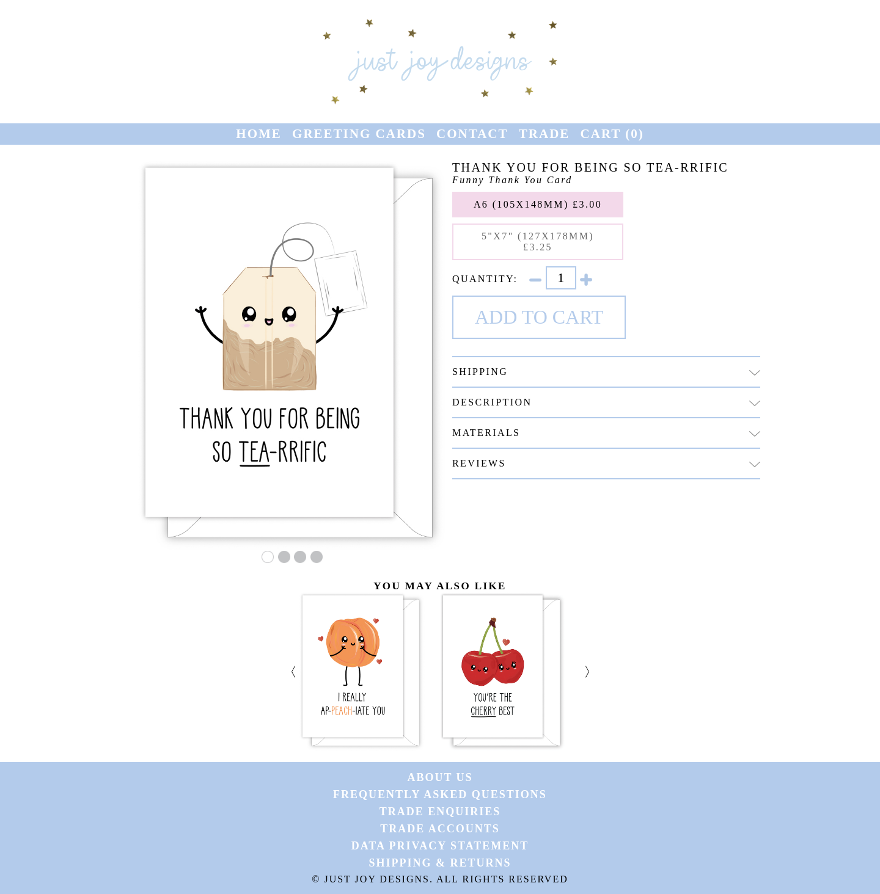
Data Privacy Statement (440, 846)
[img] (754, 403)
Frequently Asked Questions (440, 794)
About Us (439, 777)
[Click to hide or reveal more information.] (754, 373)
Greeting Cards (359, 133)
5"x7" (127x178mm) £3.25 (538, 241)
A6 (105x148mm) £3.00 (538, 204)
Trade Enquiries (440, 811)
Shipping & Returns (440, 863)
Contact (472, 133)
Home (259, 133)
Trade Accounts (440, 829)
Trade (544, 133)
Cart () (612, 133)
